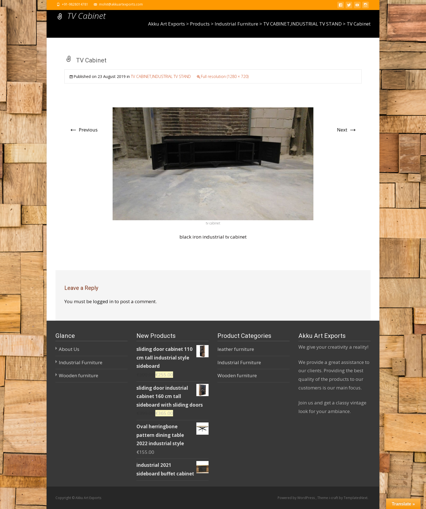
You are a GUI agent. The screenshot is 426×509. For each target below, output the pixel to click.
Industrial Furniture (80, 362)
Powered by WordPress (297, 497)
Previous (83, 129)
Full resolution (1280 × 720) (224, 76)
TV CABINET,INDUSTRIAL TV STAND (161, 76)
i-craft (334, 497)
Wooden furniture (78, 375)
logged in (103, 301)
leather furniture (235, 349)
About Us (69, 349)
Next (347, 129)
